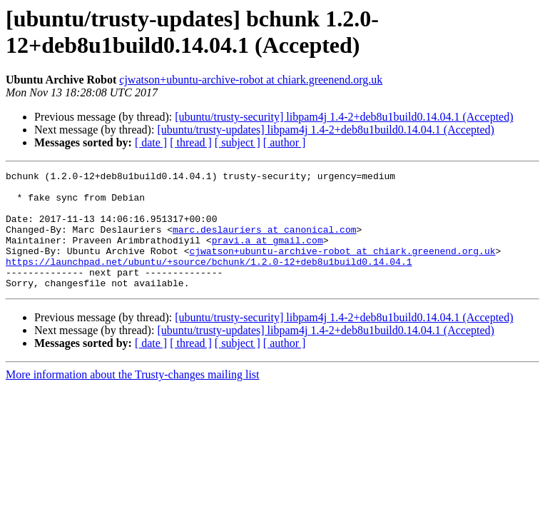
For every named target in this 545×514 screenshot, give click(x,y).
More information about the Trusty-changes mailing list (133, 398)
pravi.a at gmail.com (267, 254)
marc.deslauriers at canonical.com (264, 242)
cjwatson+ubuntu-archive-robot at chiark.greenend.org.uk (250, 80)
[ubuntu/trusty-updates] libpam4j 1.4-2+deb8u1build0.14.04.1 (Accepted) (325, 130)
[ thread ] (191, 142)
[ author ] (284, 142)
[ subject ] (237, 142)
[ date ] (151, 142)
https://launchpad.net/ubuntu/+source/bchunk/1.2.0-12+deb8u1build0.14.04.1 (209, 280)
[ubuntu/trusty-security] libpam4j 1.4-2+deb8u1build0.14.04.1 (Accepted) (344, 117)
